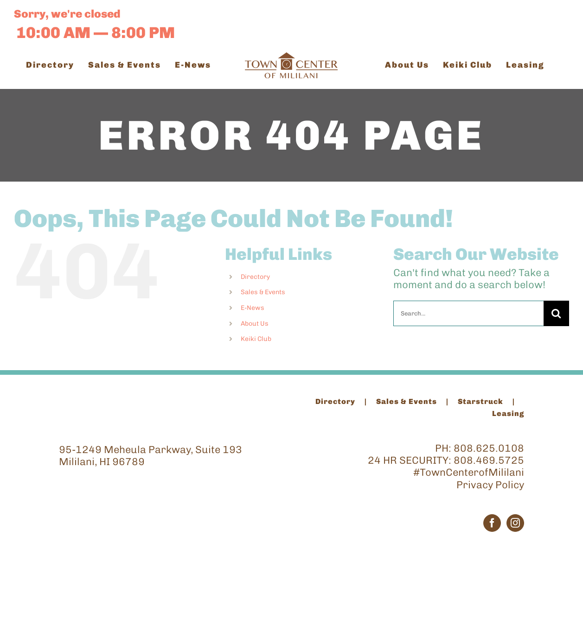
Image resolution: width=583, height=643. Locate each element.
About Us (255, 324)
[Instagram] (515, 523)
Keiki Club (256, 339)
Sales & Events (263, 292)
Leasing (508, 413)
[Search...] (468, 313)
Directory (255, 277)
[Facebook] (492, 523)
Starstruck (480, 401)
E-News (252, 308)
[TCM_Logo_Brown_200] (291, 57)
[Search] (556, 313)
